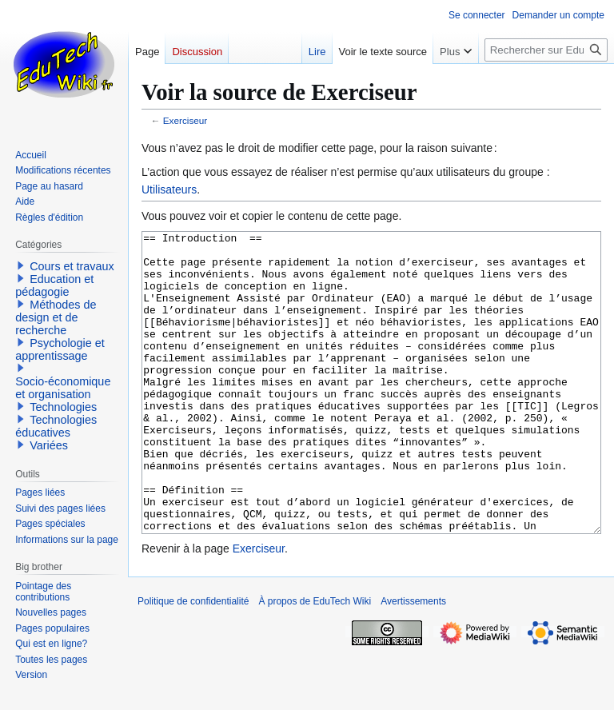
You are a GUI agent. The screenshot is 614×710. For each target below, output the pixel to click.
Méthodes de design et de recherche (55, 317)
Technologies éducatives (56, 426)
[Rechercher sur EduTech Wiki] (546, 50)
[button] (20, 265)
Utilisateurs (169, 189)
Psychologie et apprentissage (60, 349)
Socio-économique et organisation (62, 388)
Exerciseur (185, 120)
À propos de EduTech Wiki (314, 661)
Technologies (63, 407)
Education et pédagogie (54, 285)
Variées (49, 445)
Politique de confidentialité (193, 661)
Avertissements (413, 661)
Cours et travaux (72, 266)
